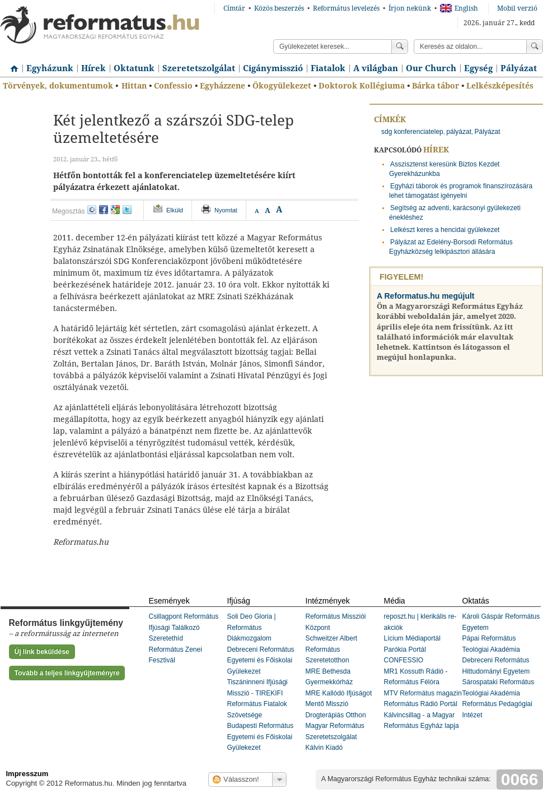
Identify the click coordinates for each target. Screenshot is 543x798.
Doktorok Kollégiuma (362, 85)
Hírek (93, 68)
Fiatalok (328, 68)
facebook (103, 209)
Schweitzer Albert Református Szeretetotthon (332, 649)
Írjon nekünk (409, 8)
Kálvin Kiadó (324, 747)
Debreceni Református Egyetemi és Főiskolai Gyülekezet (260, 660)
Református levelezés (346, 8)
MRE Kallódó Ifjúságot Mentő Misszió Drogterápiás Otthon (339, 704)
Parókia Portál (405, 649)
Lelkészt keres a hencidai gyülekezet (444, 230)
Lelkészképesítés (499, 85)
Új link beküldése (42, 652)
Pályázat (518, 68)
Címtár (234, 8)
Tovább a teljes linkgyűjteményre (67, 673)
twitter (127, 209)
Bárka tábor (435, 85)
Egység (478, 68)
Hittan (134, 85)
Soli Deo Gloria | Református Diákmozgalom (251, 627)
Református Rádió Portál (420, 704)
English (459, 8)
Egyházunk (49, 68)
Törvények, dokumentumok (58, 85)
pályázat (458, 132)
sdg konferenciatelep (412, 132)
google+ (115, 209)
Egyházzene (222, 85)
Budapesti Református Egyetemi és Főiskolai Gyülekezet (260, 736)
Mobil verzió (517, 8)
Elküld (174, 210)
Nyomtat (225, 210)
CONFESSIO (404, 660)
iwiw (91, 209)
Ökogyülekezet (281, 85)
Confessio (173, 85)
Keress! (534, 46)
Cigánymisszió (273, 68)
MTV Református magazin (423, 693)
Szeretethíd (166, 638)
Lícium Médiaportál (412, 638)
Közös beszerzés (279, 8)
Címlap (11, 64)
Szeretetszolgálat (198, 68)
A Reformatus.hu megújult (426, 295)
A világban (375, 68)
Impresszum (27, 773)
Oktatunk (134, 68)
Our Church (431, 68)
